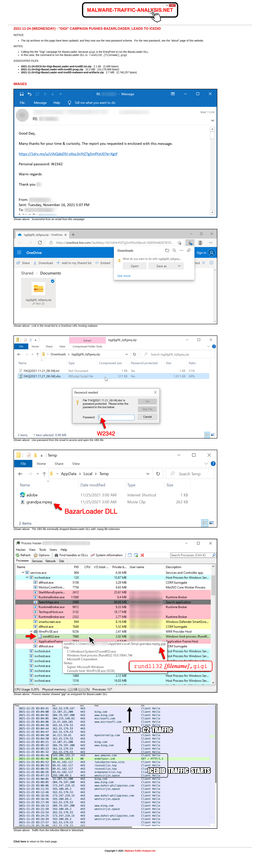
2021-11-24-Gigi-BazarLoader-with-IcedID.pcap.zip (52, 69)
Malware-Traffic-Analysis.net (140, 851)
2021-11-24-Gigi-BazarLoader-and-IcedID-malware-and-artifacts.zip (62, 72)
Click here (19, 841)
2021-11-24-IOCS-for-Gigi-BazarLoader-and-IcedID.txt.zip (56, 66)
